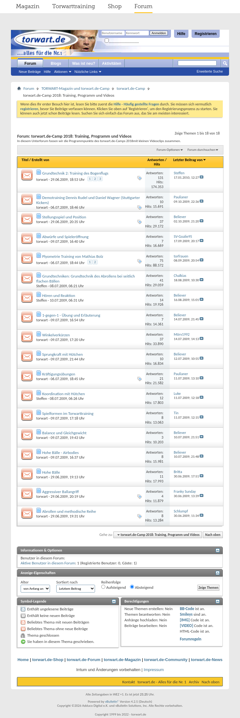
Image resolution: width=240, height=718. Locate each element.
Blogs (56, 63)
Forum (143, 6)
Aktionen (61, 72)
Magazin (27, 6)
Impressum (154, 669)
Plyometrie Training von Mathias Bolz (72, 256)
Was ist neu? (83, 63)
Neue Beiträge (30, 72)
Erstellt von (40, 160)
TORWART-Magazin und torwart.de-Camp (75, 88)
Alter (25, 582)
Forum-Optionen (168, 150)
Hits (157, 164)
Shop (115, 6)
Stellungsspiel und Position (64, 217)
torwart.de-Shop (47, 659)
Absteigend (141, 587)
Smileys (186, 614)
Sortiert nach (67, 582)
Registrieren (206, 34)
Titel (25, 160)
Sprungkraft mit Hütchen (62, 354)
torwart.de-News (206, 659)
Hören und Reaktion (58, 295)
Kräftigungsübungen (58, 374)
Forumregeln (190, 639)
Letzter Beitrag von (190, 160)
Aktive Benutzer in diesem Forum (48, 563)
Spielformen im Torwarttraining (67, 413)
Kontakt (128, 682)
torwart (42, 179)
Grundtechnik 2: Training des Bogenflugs (75, 173)
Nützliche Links (86, 72)
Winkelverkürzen (56, 335)
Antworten (156, 160)
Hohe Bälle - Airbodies (60, 452)
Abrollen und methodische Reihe (69, 511)
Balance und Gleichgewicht (64, 432)
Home (23, 659)
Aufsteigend (113, 587)
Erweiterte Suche (210, 71)
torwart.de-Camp (131, 88)
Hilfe (181, 34)
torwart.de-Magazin (122, 659)
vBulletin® (112, 702)
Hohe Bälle (51, 472)
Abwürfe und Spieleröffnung (65, 236)
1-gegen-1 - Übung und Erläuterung (71, 315)
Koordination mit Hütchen (63, 393)
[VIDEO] (186, 625)
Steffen (41, 286)
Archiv (194, 682)
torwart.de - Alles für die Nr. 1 (162, 682)
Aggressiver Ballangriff (60, 491)
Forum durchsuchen (201, 150)
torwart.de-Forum (84, 659)
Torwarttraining (73, 6)
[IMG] (185, 620)
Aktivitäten (111, 63)
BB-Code (187, 608)
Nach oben (212, 535)
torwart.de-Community (166, 659)
